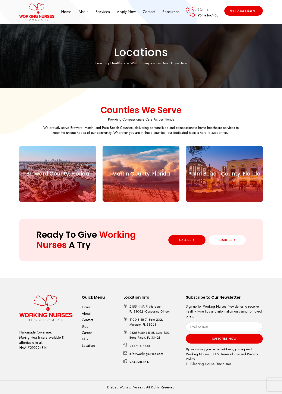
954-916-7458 (208, 15)
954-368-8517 (139, 362)
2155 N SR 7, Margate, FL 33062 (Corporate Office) (149, 309)
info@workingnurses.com (146, 353)
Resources (170, 12)
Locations (88, 345)
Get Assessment (243, 11)
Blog (85, 326)
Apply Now (126, 12)
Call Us (185, 240)
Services (102, 12)
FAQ (85, 339)
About (83, 12)
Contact (149, 12)
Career (87, 332)
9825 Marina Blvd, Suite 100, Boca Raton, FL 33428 (149, 335)
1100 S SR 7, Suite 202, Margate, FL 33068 (146, 322)
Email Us (225, 240)
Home (66, 12)
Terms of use (229, 354)
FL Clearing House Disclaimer (208, 364)
